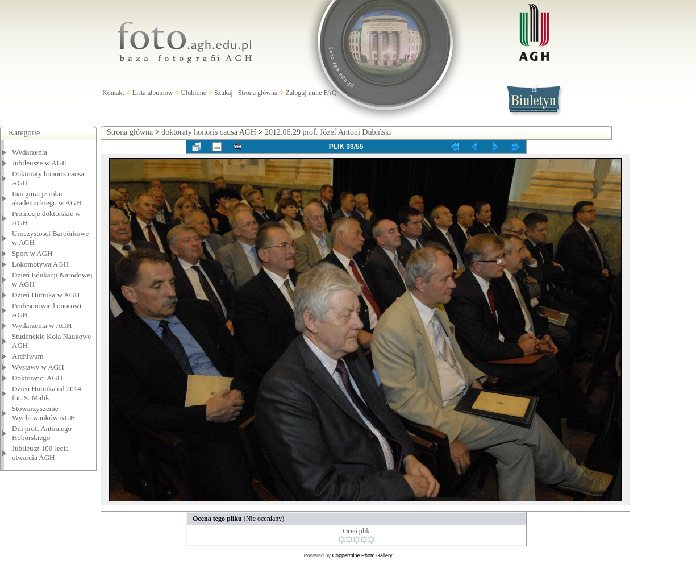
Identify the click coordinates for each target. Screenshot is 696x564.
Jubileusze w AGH (40, 163)
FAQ (330, 93)
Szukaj (223, 93)
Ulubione (193, 93)
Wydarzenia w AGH (42, 325)
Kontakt (113, 93)
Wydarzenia (29, 152)
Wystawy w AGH (38, 367)
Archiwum (28, 356)
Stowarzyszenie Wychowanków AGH (44, 413)
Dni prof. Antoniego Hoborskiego (42, 433)
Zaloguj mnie (303, 93)
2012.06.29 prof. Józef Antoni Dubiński (328, 132)
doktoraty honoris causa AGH (208, 132)
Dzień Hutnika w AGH (46, 295)
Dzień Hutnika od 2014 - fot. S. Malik (48, 393)
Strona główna (258, 93)
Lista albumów (152, 93)
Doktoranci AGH (37, 378)
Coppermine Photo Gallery (362, 555)
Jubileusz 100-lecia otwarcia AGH (40, 453)
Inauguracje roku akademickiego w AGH (46, 198)
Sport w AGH (32, 253)
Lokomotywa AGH (40, 264)
